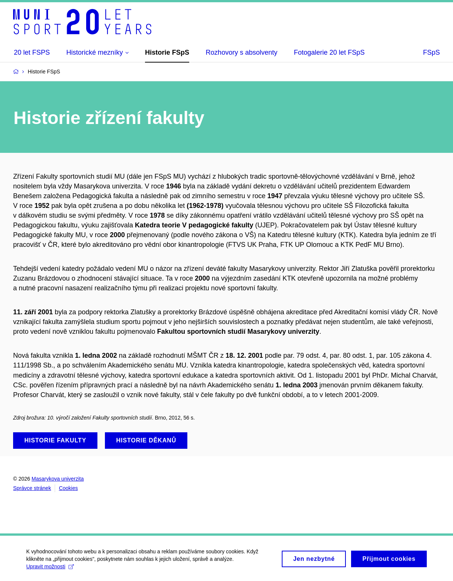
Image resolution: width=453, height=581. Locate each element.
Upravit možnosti (50, 569)
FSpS (431, 52)
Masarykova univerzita (57, 479)
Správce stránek (32, 488)
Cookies (68, 488)
